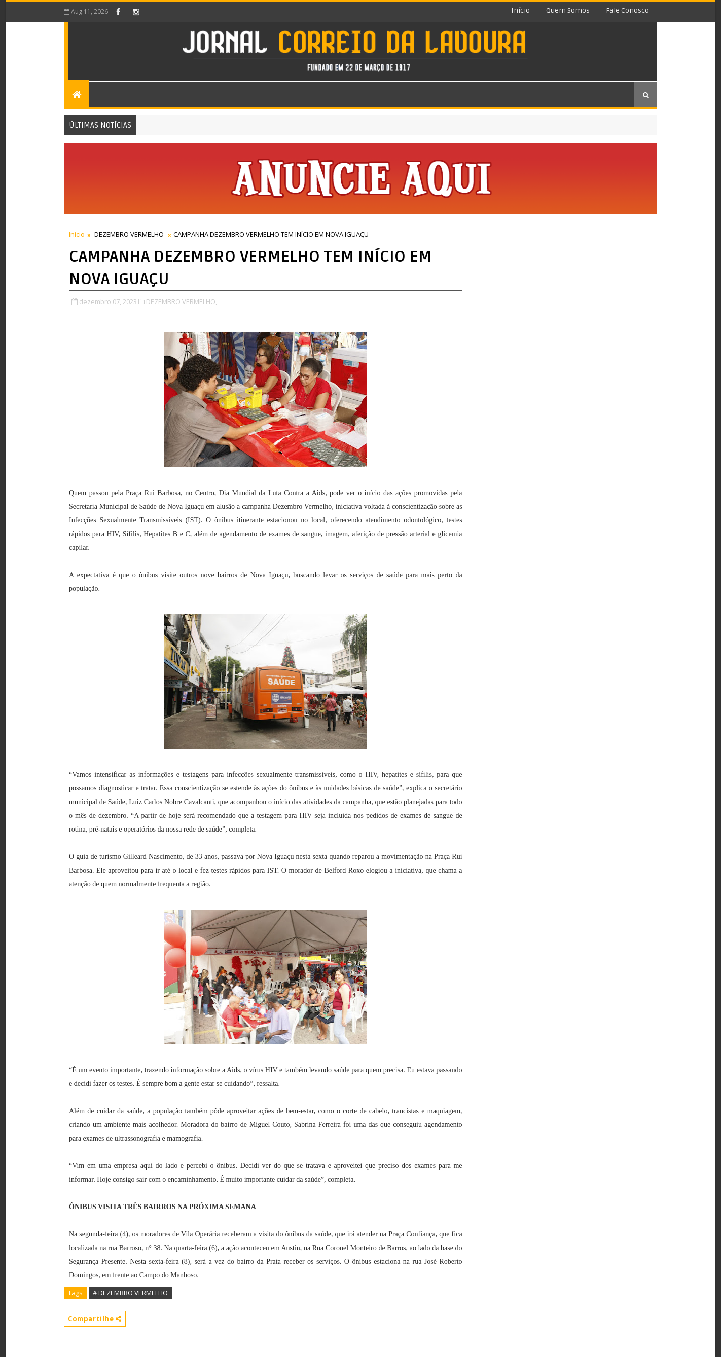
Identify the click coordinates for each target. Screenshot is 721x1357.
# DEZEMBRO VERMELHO (130, 1292)
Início (520, 10)
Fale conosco (627, 10)
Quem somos (568, 10)
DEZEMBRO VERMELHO (129, 234)
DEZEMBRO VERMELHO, (181, 301)
